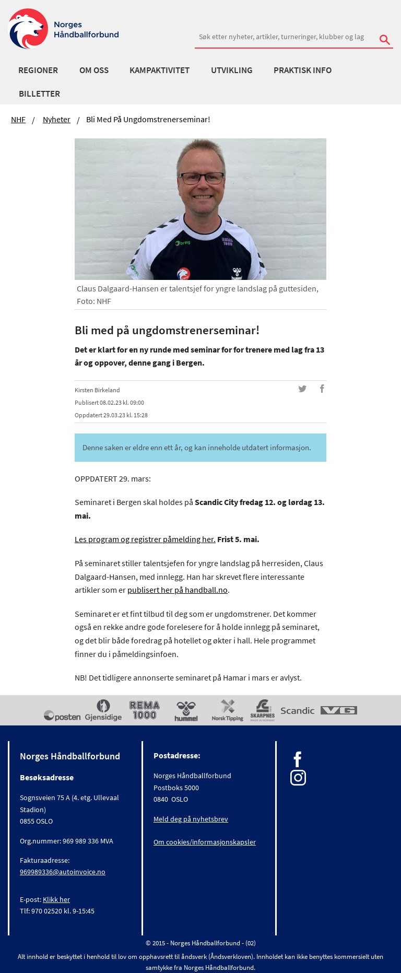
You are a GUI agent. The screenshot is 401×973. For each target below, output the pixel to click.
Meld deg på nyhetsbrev (191, 819)
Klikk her (56, 899)
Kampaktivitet (159, 70)
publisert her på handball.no (177, 589)
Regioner (38, 70)
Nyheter (56, 119)
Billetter (39, 93)
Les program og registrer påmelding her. (145, 539)
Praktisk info (303, 70)
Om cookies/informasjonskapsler (205, 842)
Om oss (94, 70)
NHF (18, 119)
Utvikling (232, 70)
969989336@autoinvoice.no (62, 871)
